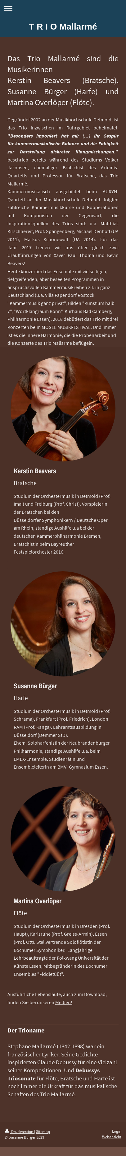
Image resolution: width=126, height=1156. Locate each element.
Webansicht (111, 1137)
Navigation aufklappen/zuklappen (63, 8)
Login (116, 1131)
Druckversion (19, 1131)
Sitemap (43, 1131)
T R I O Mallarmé (63, 26)
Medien (63, 1002)
